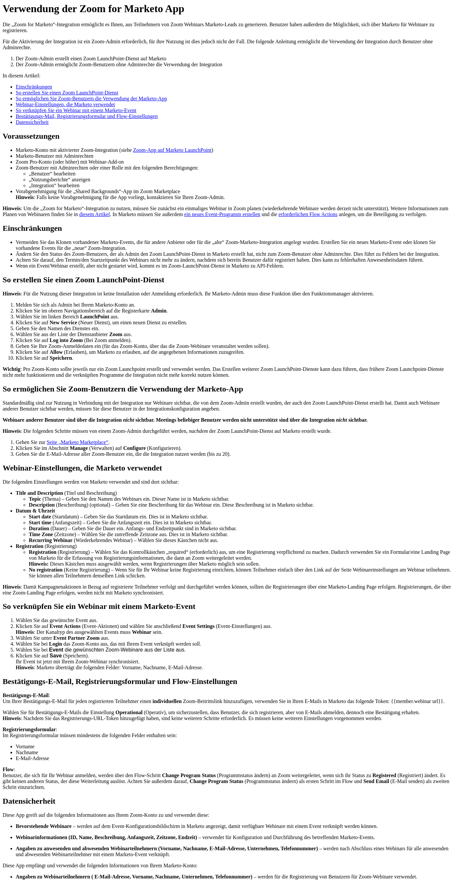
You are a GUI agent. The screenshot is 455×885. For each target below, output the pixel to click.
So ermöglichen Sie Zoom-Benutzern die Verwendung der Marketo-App (91, 98)
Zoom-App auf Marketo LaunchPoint (172, 150)
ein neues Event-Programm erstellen (222, 214)
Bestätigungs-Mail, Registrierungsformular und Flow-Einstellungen (87, 116)
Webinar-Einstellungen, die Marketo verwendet (65, 104)
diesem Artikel (94, 214)
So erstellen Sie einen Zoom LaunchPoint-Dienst (67, 92)
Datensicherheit (32, 122)
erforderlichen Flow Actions (308, 214)
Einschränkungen (34, 87)
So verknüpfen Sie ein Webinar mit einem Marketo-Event (76, 110)
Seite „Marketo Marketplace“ (77, 442)
